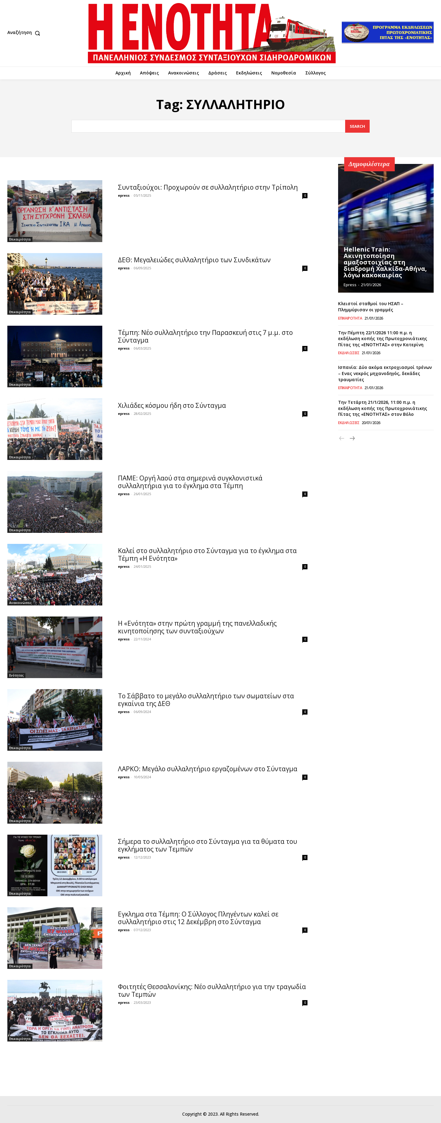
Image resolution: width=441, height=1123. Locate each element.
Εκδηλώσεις (348, 353)
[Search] (357, 126)
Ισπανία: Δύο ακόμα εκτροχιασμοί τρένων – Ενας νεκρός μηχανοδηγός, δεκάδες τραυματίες (385, 373)
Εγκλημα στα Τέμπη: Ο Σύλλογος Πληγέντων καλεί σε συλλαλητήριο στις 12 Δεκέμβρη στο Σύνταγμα (198, 918)
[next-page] (352, 438)
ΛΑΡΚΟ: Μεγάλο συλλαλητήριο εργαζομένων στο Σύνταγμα (207, 768)
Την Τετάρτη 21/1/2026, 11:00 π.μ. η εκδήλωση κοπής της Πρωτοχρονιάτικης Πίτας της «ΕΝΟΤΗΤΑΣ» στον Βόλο (382, 408)
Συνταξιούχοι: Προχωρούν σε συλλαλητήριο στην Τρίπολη (208, 187)
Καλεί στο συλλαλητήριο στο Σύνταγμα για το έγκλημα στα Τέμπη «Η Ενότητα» (207, 554)
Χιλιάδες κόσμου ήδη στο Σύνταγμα (172, 405)
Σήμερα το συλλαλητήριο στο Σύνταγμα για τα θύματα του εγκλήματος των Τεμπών (207, 845)
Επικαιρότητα (20, 239)
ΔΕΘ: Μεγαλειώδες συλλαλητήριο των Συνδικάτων (194, 260)
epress (124, 195)
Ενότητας (16, 675)
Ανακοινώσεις (20, 603)
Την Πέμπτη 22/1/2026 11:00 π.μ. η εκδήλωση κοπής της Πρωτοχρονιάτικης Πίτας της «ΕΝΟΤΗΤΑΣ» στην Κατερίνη (382, 338)
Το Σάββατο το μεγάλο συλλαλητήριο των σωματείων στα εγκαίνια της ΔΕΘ (206, 700)
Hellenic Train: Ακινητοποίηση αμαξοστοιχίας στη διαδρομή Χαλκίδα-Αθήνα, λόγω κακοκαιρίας (385, 262)
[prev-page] (342, 438)
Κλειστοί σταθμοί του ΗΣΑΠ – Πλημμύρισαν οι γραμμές (370, 307)
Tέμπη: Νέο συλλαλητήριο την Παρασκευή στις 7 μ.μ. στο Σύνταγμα (205, 336)
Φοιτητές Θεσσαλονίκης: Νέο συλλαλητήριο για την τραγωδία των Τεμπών (212, 990)
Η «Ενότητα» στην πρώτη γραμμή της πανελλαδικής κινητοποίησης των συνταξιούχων (197, 627)
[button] (25, 33)
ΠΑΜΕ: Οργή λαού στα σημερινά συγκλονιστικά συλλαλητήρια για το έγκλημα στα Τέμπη (190, 482)
